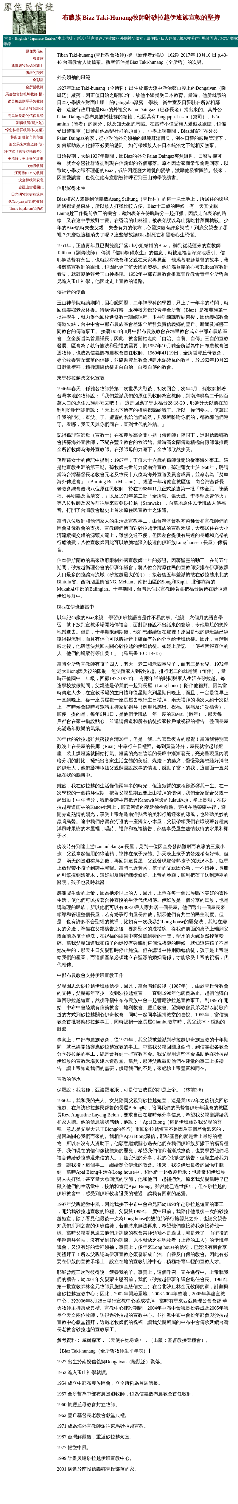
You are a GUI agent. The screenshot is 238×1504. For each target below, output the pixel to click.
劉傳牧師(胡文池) (29, 123)
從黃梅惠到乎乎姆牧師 (25, 101)
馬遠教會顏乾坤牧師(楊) (24, 94)
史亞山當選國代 (30, 187)
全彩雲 (38, 80)
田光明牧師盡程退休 (27, 194)
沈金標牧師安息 (30, 180)
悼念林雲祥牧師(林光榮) (24, 130)
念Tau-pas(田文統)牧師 (25, 201)
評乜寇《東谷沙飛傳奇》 (23, 151)
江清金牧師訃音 (30, 108)
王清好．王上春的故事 (25, 159)
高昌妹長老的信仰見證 (25, 116)
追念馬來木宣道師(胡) (26, 144)
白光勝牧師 (34, 166)
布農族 (38, 58)
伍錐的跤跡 (34, 73)
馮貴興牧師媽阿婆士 (27, 65)
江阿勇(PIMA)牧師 (28, 173)
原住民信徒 (34, 51)
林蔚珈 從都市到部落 (26, 137)
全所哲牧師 (34, 87)
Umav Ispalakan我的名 (26, 209)
